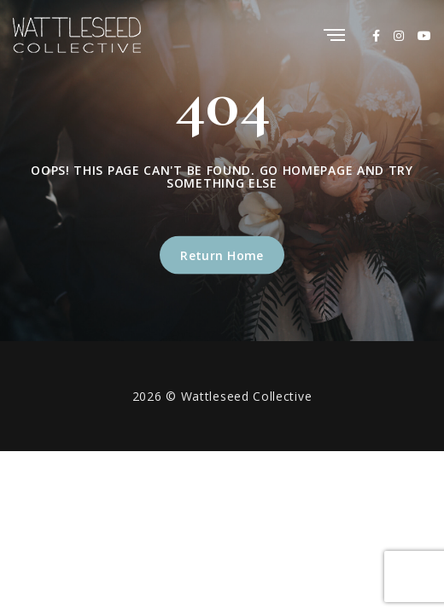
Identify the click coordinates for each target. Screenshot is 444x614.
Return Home (222, 254)
